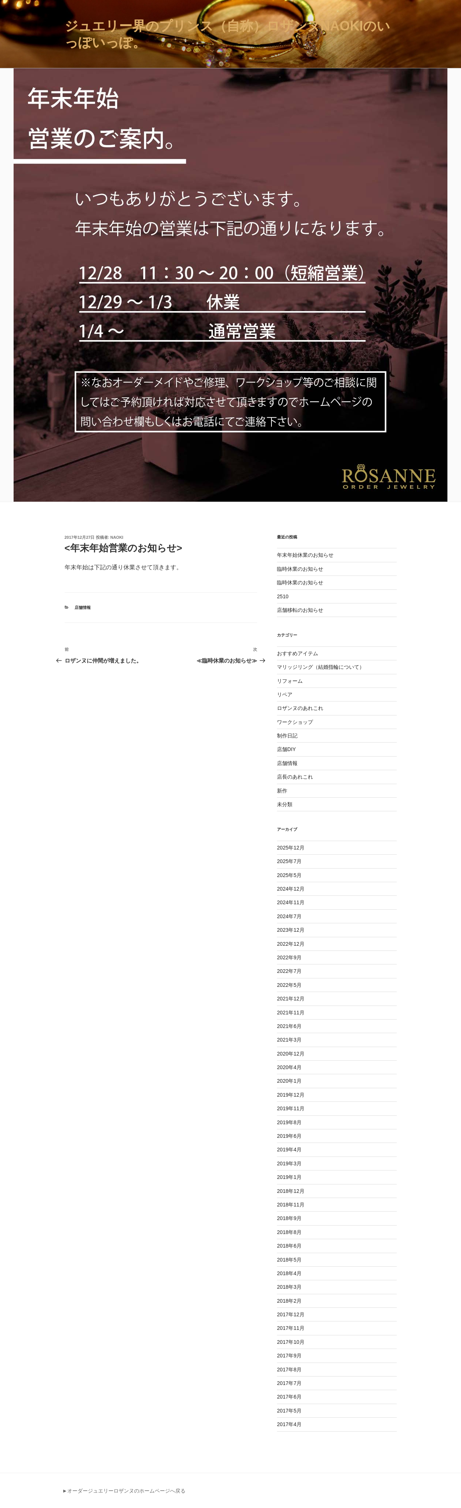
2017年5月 (289, 1411)
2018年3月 (289, 1287)
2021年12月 (291, 999)
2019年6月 (289, 1136)
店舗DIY (286, 749)
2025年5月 (289, 875)
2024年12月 (291, 889)
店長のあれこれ (295, 777)
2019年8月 (289, 1122)
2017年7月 (289, 1383)
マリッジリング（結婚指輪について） (320, 667)
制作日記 (287, 736)
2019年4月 (289, 1149)
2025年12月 (291, 848)
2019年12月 (291, 1095)
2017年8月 (289, 1369)
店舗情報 (83, 607)
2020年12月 (291, 1054)
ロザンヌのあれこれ (300, 708)
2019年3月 (289, 1163)
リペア (284, 694)
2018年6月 (289, 1246)
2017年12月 (291, 1314)
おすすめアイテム (297, 653)
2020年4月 (289, 1067)
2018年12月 (291, 1191)
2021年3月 (289, 1040)
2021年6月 (289, 1026)
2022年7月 (289, 971)
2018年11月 (291, 1205)
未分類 (284, 804)
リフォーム (290, 681)
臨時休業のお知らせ (300, 569)
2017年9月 (289, 1356)
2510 (282, 596)
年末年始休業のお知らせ (305, 555)
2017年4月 (289, 1424)
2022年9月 (289, 957)
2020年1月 (289, 1081)
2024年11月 (291, 902)
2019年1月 (289, 1177)
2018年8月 (289, 1232)
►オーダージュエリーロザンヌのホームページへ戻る (124, 1491)
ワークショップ (295, 722)
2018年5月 (289, 1260)
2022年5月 (289, 985)
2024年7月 (289, 916)
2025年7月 (289, 861)
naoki (116, 537)
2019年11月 (291, 1108)
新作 (282, 791)
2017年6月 (289, 1397)
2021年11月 (291, 1012)
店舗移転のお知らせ (300, 610)
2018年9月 (289, 1218)
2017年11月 (291, 1328)
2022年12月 (291, 944)
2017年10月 (291, 1342)
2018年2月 (289, 1301)
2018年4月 (289, 1273)
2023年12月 (291, 930)
